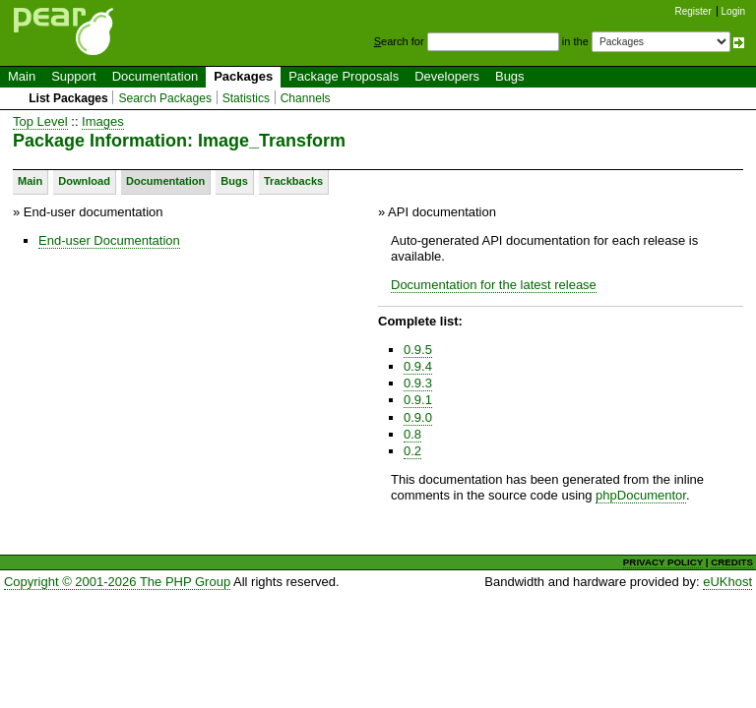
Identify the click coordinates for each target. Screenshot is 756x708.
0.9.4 (418, 366)
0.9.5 (418, 349)
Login (733, 11)
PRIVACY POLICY (663, 562)
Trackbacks (293, 181)
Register (693, 11)
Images (103, 121)
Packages (243, 76)
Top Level (40, 121)
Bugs (510, 76)
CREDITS (732, 562)
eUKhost (727, 581)
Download (84, 181)
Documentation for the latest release (494, 284)
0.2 (412, 450)
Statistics (246, 98)
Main (21, 76)
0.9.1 (418, 399)
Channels (306, 98)
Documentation (155, 76)
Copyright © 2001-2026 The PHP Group (117, 581)
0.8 (412, 434)
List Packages (68, 98)
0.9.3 (418, 383)
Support (73, 76)
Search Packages (165, 98)
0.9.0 (418, 417)
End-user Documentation (109, 240)
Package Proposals (343, 76)
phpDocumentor (641, 495)
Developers (446, 76)
